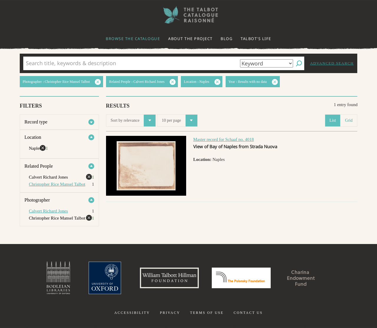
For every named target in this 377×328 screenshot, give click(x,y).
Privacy (170, 313)
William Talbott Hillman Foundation (169, 278)
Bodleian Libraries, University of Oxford (58, 278)
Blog (226, 38)
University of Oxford (105, 278)
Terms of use (207, 313)
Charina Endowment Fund (301, 278)
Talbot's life (256, 38)
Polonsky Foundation (241, 278)
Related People (38, 166)
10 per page (179, 120)
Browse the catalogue (133, 38)
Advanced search (332, 63)
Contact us (248, 313)
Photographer (37, 199)
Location (32, 137)
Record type (35, 121)
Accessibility (132, 313)
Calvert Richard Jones (48, 211)
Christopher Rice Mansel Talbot (57, 184)
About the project (190, 38)
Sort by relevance (133, 120)
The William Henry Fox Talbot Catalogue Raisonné (188, 15)
